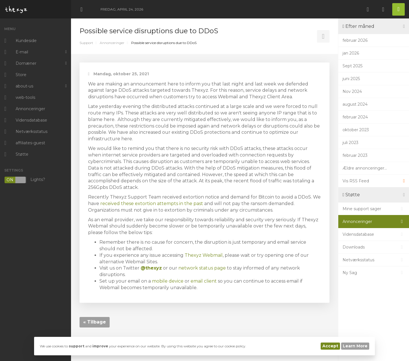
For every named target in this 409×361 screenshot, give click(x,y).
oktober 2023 (356, 129)
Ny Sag (374, 272)
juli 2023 (350, 142)
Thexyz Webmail (204, 255)
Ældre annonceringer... (365, 168)
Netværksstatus (374, 259)
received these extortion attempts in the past (151, 203)
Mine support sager (374, 208)
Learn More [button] (355, 346)
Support (86, 43)
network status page (202, 268)
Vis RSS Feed (374, 181)
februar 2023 (355, 155)
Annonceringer (112, 43)
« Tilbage (94, 322)
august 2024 (355, 104)
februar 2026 (355, 40)
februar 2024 (355, 117)
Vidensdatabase (374, 234)
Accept (330, 346)
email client (204, 281)
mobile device (167, 281)
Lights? (24, 179)
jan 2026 (351, 53)
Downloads (374, 247)
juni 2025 (351, 78)
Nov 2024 (352, 91)
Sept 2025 (352, 65)
